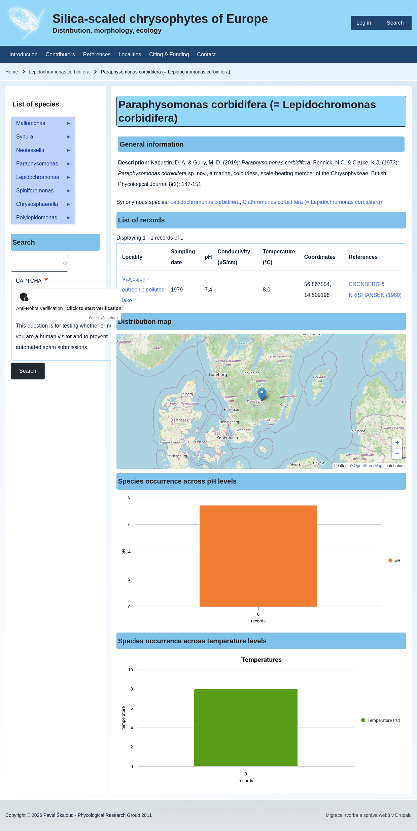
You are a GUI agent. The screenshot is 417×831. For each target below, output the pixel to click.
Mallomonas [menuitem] (41, 125)
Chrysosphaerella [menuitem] (41, 206)
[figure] (261, 561)
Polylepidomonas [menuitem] (41, 219)
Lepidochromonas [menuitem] (41, 179)
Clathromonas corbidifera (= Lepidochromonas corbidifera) (312, 202)
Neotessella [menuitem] (41, 152)
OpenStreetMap (368, 465)
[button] (261, 394)
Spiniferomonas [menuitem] (41, 192)
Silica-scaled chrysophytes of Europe (160, 19)
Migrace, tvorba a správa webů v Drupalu (369, 815)
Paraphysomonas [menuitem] (41, 166)
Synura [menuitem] (41, 139)
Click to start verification (93, 308)
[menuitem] (366, 23)
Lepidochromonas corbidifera (59, 71)
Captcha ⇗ (103, 318)
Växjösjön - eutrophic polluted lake (143, 289)
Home (11, 71)
